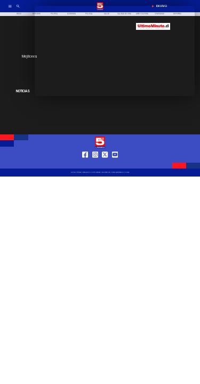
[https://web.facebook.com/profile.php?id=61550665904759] (85, 164)
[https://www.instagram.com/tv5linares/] (95, 164)
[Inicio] (19, 14)
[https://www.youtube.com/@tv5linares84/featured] (115, 164)
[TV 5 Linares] (18, 10)
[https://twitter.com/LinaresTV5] (105, 164)
